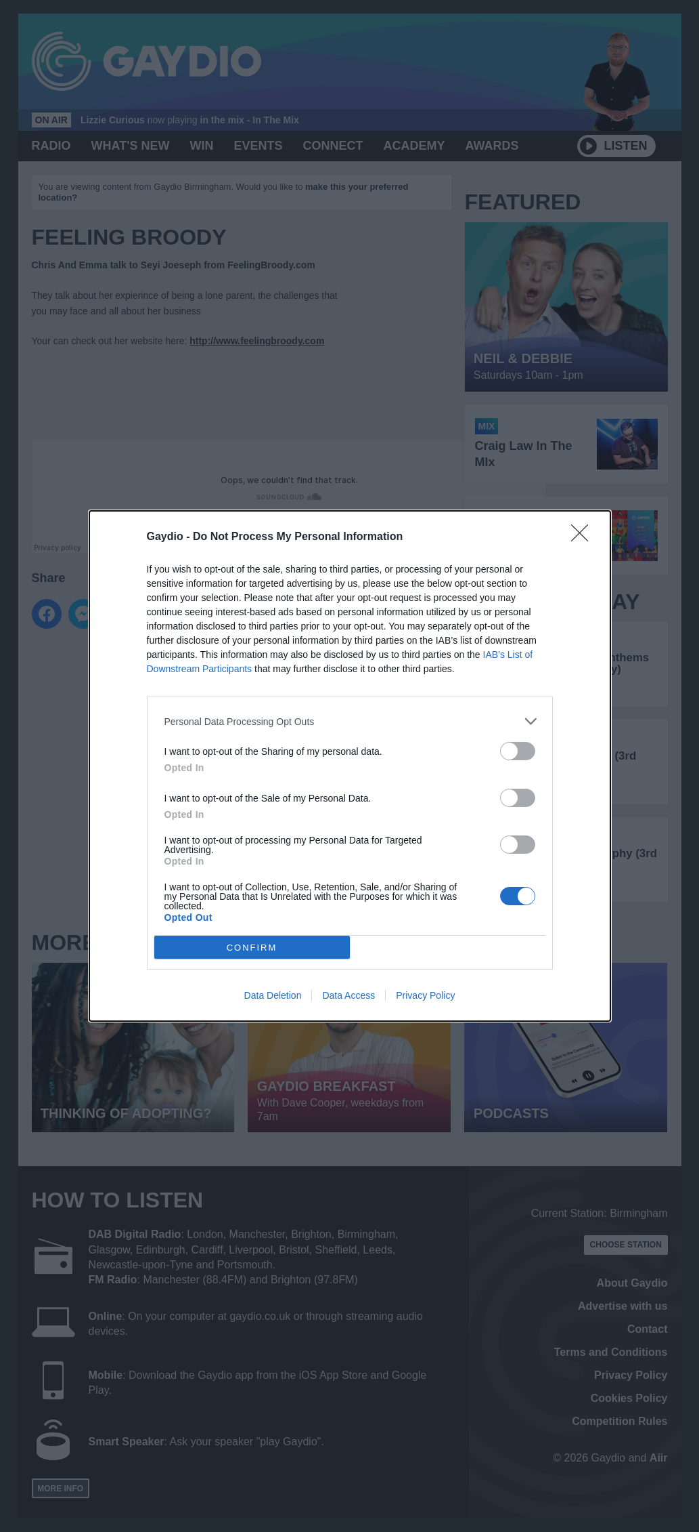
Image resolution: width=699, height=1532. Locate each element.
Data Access (348, 995)
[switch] (517, 751)
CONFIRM (252, 947)
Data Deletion (273, 995)
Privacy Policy (425, 995)
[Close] (584, 537)
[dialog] (349, 766)
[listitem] (349, 721)
